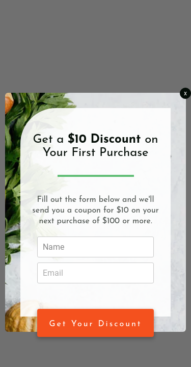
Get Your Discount (95, 324)
